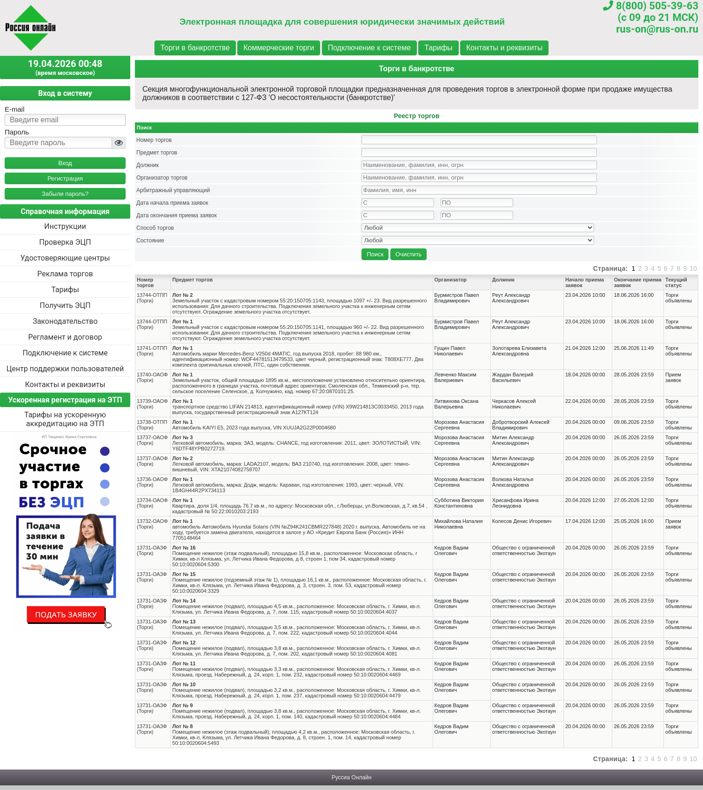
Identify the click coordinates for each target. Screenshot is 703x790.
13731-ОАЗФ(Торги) (152, 550)
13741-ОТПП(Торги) (152, 350)
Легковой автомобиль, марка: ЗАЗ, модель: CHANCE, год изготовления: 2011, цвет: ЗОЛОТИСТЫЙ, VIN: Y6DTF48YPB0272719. (296, 443)
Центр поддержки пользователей (65, 368)
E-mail (15, 109)
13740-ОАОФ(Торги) (152, 377)
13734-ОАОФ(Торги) (152, 503)
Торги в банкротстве (195, 48)
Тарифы (438, 48)
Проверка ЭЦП (65, 242)
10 (693, 268)
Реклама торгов (65, 273)
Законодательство (65, 321)
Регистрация (65, 178)
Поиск (375, 254)
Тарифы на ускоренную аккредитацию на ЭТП (65, 419)
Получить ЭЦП (65, 305)
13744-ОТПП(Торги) (152, 297)
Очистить (408, 254)
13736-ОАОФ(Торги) (152, 482)
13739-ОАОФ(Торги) (152, 403)
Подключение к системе (369, 48)
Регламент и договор (65, 337)
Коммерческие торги (278, 48)
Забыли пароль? (65, 193)
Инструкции (65, 226)
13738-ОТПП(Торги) (152, 424)
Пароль (17, 132)
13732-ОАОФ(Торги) (152, 523)
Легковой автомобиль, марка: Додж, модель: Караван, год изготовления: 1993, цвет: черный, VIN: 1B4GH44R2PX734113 (288, 484)
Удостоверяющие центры (65, 258)
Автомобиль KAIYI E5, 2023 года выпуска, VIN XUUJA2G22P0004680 (253, 424)
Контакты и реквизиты (504, 48)
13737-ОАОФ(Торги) (152, 440)
